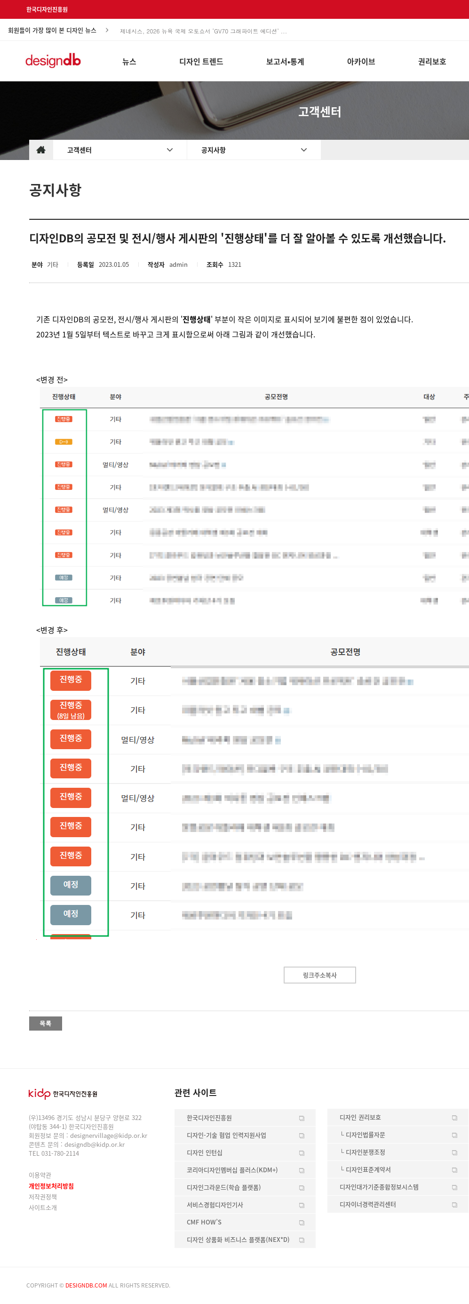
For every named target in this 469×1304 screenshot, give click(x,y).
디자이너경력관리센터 (368, 1204)
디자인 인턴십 (205, 1152)
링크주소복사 (320, 974)
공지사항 (213, 149)
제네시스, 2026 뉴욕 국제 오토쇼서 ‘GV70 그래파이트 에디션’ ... (203, 34)
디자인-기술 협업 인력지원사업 (226, 1134)
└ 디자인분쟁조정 (362, 1151)
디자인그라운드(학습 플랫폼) (224, 1187)
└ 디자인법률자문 (362, 1134)
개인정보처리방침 (51, 1185)
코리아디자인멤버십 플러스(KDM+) (232, 1169)
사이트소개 (43, 1207)
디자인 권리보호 (360, 1116)
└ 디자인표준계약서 (365, 1169)
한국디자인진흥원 (47, 9)
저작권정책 (43, 1196)
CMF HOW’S (204, 1221)
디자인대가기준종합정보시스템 (379, 1186)
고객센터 (79, 149)
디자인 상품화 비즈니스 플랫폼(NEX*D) (238, 1239)
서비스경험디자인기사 (215, 1204)
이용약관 (40, 1174)
